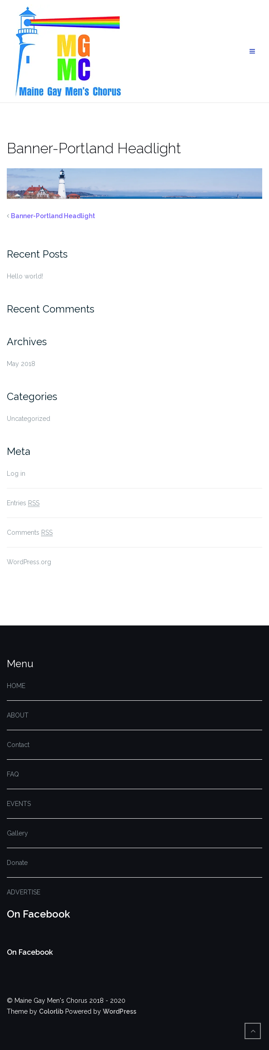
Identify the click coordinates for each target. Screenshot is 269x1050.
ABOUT (18, 715)
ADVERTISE (23, 892)
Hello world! (25, 276)
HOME (16, 685)
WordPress (119, 1011)
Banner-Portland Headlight (53, 216)
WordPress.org (29, 562)
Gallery (17, 833)
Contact (18, 744)
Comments (30, 533)
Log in (16, 473)
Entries (23, 503)
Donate (17, 862)
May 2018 (21, 363)
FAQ (13, 774)
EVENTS (19, 803)
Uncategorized (28, 418)
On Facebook (38, 914)
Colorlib (51, 1011)
